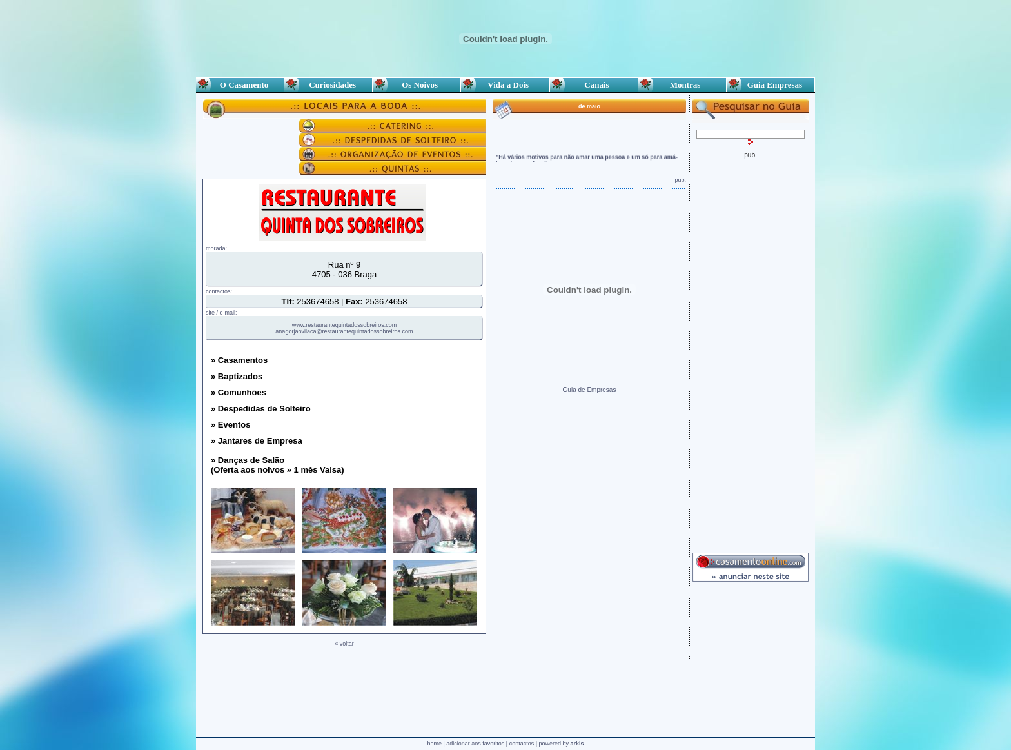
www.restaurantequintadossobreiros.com (344, 325)
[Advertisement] (750, 352)
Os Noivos (416, 85)
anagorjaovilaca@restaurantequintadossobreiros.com (344, 331)
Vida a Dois (505, 85)
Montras (681, 85)
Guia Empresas (770, 85)
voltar (347, 643)
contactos (522, 743)
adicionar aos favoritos (475, 743)
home (434, 743)
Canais (593, 85)
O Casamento (239, 85)
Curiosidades (328, 85)
